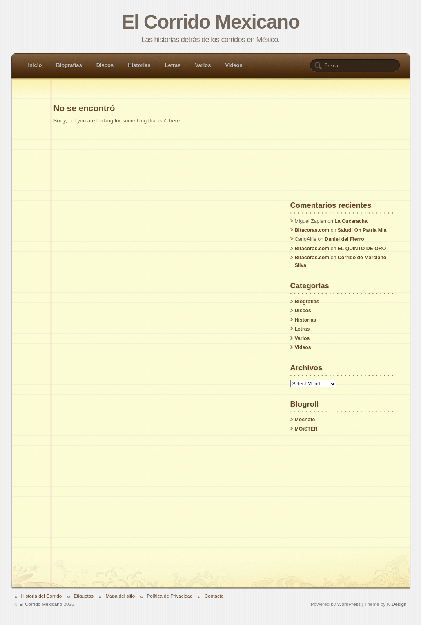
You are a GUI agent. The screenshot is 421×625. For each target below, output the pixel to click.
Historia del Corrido (41, 595)
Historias (139, 65)
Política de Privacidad (170, 595)
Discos (105, 65)
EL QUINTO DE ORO (362, 248)
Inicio (35, 65)
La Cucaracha (351, 221)
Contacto (214, 595)
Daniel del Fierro (344, 239)
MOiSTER (306, 429)
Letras (173, 65)
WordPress (349, 604)
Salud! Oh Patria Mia (362, 230)
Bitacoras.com (312, 230)
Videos (233, 65)
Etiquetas (84, 595)
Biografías (69, 65)
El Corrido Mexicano (210, 22)
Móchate (305, 420)
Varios (203, 65)
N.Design (397, 604)
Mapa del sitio (120, 595)
